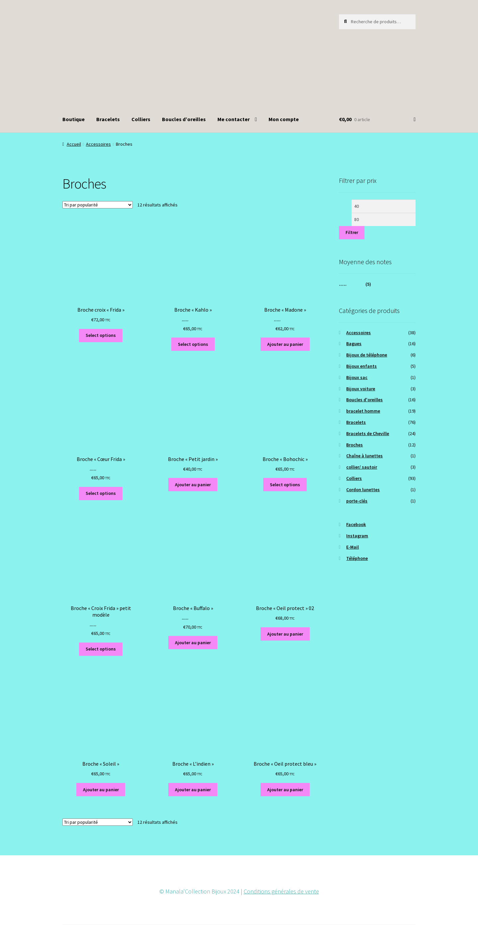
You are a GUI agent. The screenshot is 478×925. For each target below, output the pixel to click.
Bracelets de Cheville (367, 433)
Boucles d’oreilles (184, 119)
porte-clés (356, 501)
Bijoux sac (356, 377)
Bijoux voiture (360, 389)
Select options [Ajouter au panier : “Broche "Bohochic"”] (285, 485)
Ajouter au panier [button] (285, 344)
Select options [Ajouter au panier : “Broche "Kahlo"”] (193, 344)
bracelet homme (363, 411)
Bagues (353, 344)
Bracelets (108, 119)
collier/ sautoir (361, 467)
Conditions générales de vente (281, 891)
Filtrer (352, 232)
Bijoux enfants (361, 366)
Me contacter (233, 119)
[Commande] (97, 204)
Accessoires (98, 144)
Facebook (356, 524)
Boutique (73, 119)
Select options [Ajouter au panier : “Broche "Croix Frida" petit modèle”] (101, 649)
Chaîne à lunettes (364, 456)
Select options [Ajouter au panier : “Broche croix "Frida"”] (101, 335)
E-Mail (352, 547)
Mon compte (284, 119)
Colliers (140, 119)
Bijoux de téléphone (366, 355)
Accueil (74, 144)
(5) (355, 284)
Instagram (357, 536)
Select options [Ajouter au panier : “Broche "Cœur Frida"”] (101, 493)
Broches (354, 445)
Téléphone (357, 558)
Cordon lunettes (363, 490)
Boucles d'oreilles (364, 400)
